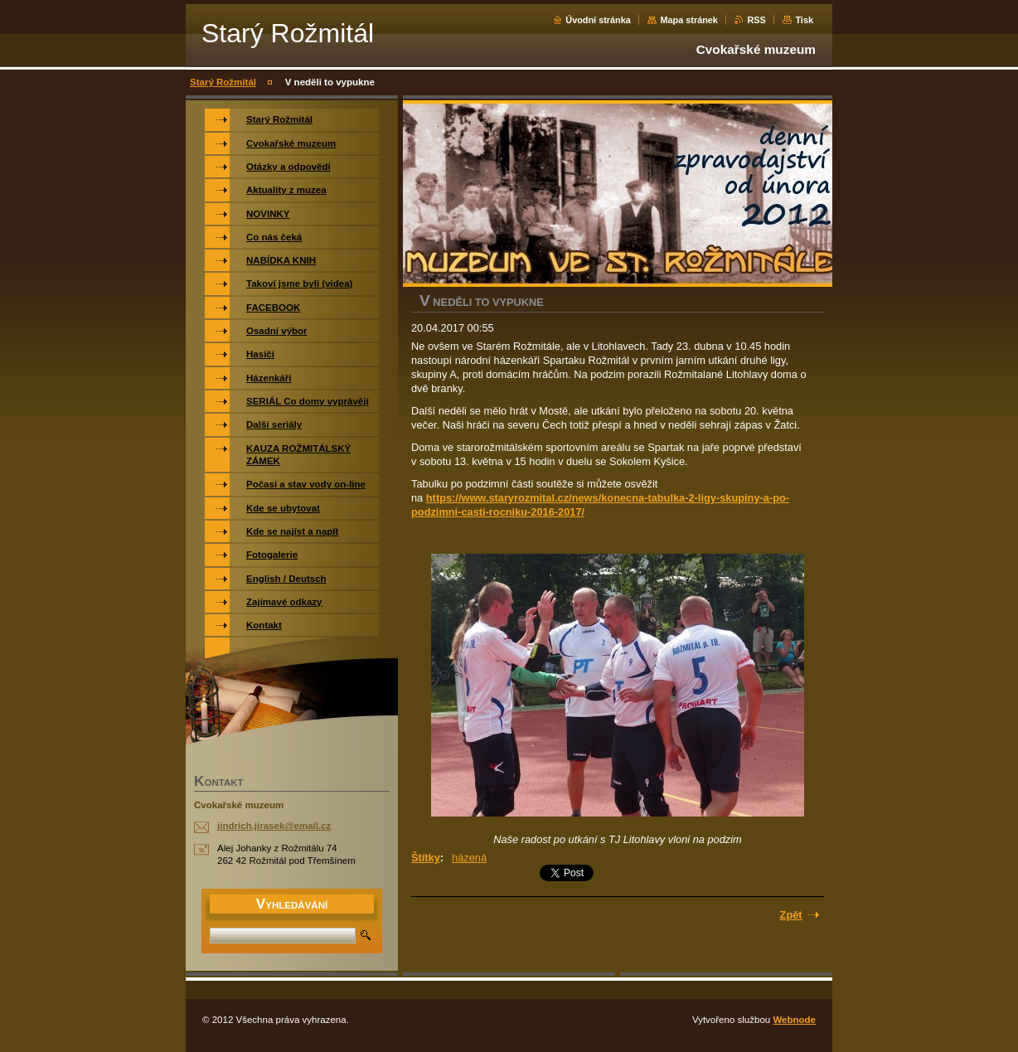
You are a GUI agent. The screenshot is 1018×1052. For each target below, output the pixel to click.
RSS (756, 20)
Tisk (804, 20)
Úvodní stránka (598, 20)
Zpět (791, 915)
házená (469, 857)
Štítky (425, 857)
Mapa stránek (689, 20)
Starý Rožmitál (223, 82)
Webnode (794, 1020)
